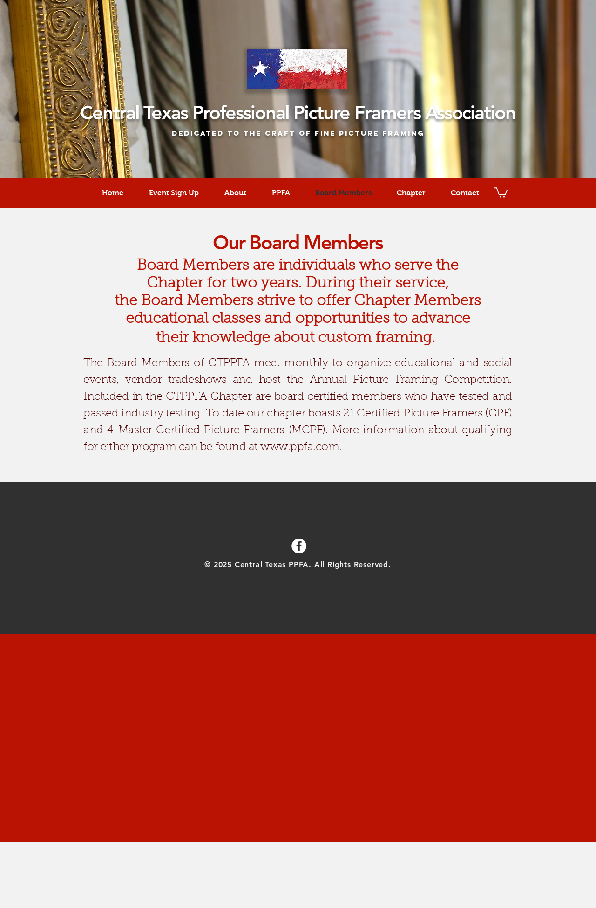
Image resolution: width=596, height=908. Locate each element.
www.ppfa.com (299, 447)
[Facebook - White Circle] (298, 546)
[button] (501, 192)
